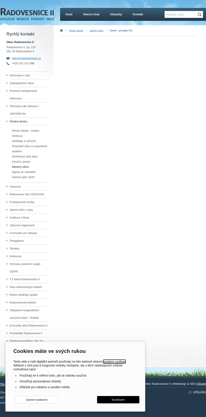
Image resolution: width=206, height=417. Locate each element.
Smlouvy (17, 135)
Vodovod (15, 186)
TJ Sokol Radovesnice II (25, 279)
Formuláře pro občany (23, 233)
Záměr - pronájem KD (121, 30)
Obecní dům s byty (21, 209)
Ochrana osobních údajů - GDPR (26, 267)
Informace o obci (20, 75)
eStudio (201, 383)
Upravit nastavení (36, 399)
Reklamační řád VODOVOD (27, 194)
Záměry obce (96, 30)
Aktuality (116, 14)
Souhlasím (118, 399)
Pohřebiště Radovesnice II (26, 333)
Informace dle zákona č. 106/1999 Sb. (24, 110)
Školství (15, 248)
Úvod (66, 30)
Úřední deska (76, 30)
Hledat (200, 14)
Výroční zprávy (21, 161)
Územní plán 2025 (23, 177)
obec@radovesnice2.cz (26, 58)
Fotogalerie (17, 240)
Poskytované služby (22, 202)
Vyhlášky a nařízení (24, 141)
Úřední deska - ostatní (25, 130)
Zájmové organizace (22, 225)
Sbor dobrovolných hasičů (26, 287)
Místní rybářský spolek (23, 294)
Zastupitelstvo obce (22, 83)
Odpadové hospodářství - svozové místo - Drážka (25, 314)
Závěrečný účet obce (25, 156)
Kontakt (138, 14)
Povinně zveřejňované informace (23, 94)
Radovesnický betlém (23, 302)
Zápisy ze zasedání (24, 172)
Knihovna (15, 256)
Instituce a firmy (19, 217)
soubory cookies (114, 361)
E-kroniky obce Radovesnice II (28, 325)
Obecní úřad (91, 14)
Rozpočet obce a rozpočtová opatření (29, 149)
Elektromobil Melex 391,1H (26, 341)
